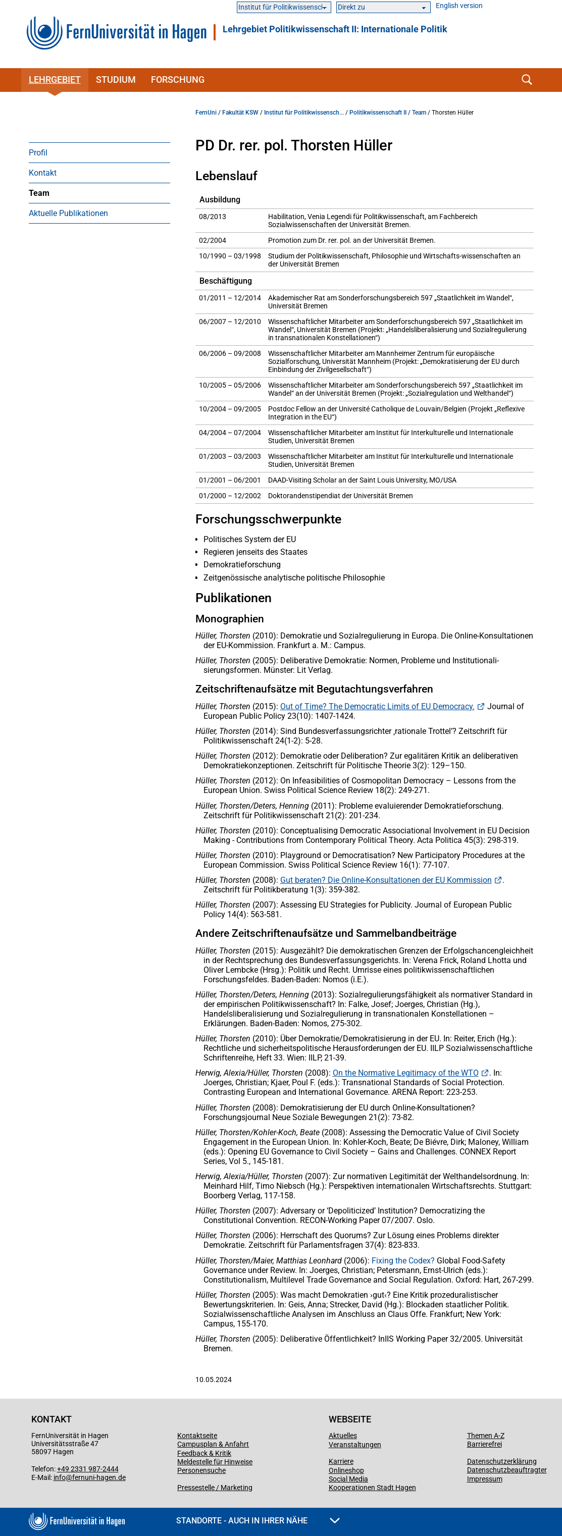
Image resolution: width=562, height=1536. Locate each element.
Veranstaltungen (355, 1445)
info (60, 1477)
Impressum (484, 1479)
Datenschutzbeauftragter (507, 1470)
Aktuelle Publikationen (68, 213)
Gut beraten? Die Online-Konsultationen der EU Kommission (386, 880)
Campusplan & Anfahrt (213, 1444)
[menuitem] (99, 152)
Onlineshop (346, 1470)
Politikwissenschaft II (377, 112)
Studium (116, 79)
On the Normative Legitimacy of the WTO (406, 1073)
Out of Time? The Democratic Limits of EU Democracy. (377, 706)
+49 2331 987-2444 (88, 1469)
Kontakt (43, 173)
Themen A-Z (485, 1436)
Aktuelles (343, 1436)
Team (39, 193)
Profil (38, 152)
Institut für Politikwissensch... (304, 112)
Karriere (341, 1461)
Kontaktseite (197, 1436)
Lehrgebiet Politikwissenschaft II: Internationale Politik (335, 29)
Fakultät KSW (240, 112)
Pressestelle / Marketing (214, 1488)
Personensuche (201, 1470)
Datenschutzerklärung (502, 1461)
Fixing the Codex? (403, 1260)
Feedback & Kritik (204, 1453)
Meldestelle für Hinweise (214, 1462)
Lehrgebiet (55, 79)
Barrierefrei (484, 1444)
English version (459, 6)
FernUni (206, 112)
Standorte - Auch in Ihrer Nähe (258, 1520)
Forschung (178, 79)
